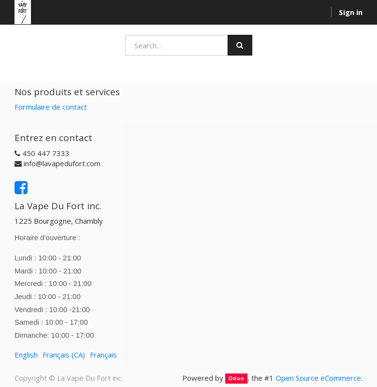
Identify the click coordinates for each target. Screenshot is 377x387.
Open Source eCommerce (318, 378)
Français (103, 354)
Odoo (236, 378)
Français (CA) (64, 354)
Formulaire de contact (50, 107)
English (26, 354)
